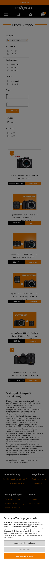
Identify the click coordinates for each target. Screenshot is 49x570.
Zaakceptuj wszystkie (24, 556)
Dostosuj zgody (25, 549)
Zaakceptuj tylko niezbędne (24, 543)
